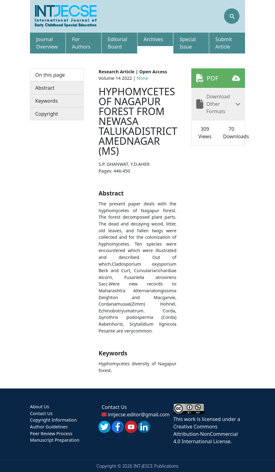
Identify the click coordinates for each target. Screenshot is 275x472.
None (142, 78)
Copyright (46, 113)
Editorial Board (117, 43)
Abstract (44, 87)
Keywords (46, 100)
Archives (153, 39)
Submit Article (223, 43)
